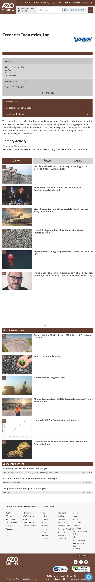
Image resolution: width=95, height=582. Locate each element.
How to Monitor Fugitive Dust (49, 377)
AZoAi (25, 519)
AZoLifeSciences (29, 525)
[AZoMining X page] (26, 11)
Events (44, 532)
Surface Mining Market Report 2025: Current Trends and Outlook (63, 336)
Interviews (62, 513)
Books (44, 522)
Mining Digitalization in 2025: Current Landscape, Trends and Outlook (63, 400)
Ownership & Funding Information (78, 546)
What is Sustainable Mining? (48, 356)
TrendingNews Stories (17, 161)
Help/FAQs (62, 535)
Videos (44, 529)
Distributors (62, 522)
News (44, 513)
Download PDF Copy (14, 114)
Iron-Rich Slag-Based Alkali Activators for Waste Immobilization (58, 231)
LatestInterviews (78, 161)
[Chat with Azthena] (89, 577)
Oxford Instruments (14, 482)
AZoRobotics (11, 519)
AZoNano (9, 516)
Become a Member (65, 529)
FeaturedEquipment (48, 161)
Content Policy (79, 540)
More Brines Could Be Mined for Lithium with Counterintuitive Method (57, 188)
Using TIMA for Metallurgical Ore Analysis (24, 488)
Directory (45, 2)
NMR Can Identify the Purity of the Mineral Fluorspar (30, 478)
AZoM (8, 513)
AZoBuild (9, 529)
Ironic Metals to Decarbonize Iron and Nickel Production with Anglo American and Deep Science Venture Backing (63, 274)
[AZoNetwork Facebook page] (23, 11)
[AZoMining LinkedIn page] (19, 11)
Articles (45, 516)
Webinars (61, 516)
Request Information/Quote (18, 108)
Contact (76, 519)
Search (76, 516)
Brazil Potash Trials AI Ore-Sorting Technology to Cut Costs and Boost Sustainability (61, 167)
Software (45, 538)
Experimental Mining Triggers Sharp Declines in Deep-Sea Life (63, 252)
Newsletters (62, 532)
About (75, 513)
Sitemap (76, 537)
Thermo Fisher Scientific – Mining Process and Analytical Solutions (32, 472)
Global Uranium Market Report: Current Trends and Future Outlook (61, 442)
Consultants (62, 519)
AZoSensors (27, 513)
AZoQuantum (28, 516)
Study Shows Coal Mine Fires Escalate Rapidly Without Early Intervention (61, 210)
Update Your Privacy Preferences (21, 579)
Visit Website (11, 101)
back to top (82, 555)
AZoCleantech (11, 522)
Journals (45, 535)
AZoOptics (10, 525)
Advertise (77, 522)
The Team (62, 538)
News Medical (28, 522)
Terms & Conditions (77, 526)
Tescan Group (12, 492)
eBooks (45, 525)
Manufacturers (64, 525)
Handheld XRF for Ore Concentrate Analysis (56, 420)
